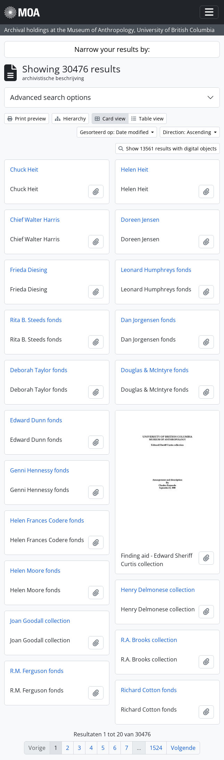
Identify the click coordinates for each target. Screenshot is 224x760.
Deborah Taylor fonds (38, 370)
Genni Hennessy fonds (39, 470)
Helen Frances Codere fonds (47, 520)
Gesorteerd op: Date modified (115, 132)
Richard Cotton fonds (149, 690)
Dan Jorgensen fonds (148, 320)
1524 (156, 748)
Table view (147, 118)
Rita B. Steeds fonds (36, 320)
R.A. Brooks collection (149, 640)
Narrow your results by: (112, 49)
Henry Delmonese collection (158, 590)
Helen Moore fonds (35, 570)
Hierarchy (70, 118)
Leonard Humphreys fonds (156, 270)
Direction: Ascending (188, 132)
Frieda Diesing (28, 270)
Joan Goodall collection (40, 621)
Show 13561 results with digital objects (167, 148)
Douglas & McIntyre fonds (155, 370)
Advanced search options (50, 97)
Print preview (26, 118)
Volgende (183, 748)
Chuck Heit (24, 169)
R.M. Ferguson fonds (37, 671)
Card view (110, 118)
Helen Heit (134, 169)
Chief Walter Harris (35, 220)
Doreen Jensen (140, 220)
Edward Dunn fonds (36, 420)
